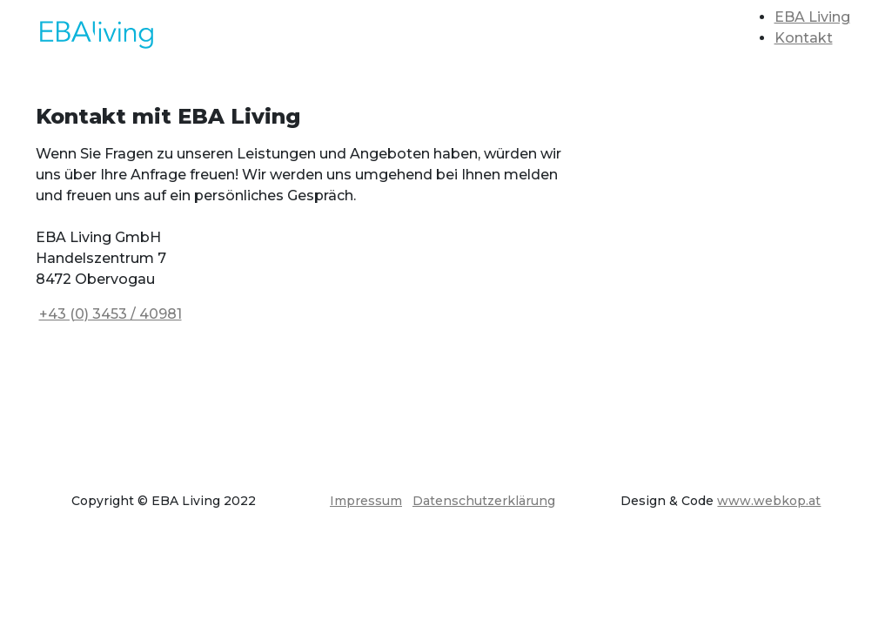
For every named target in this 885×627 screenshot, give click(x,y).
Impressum (366, 501)
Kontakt (803, 38)
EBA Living (812, 17)
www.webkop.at (769, 501)
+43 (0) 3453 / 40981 (110, 314)
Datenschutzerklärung (483, 501)
